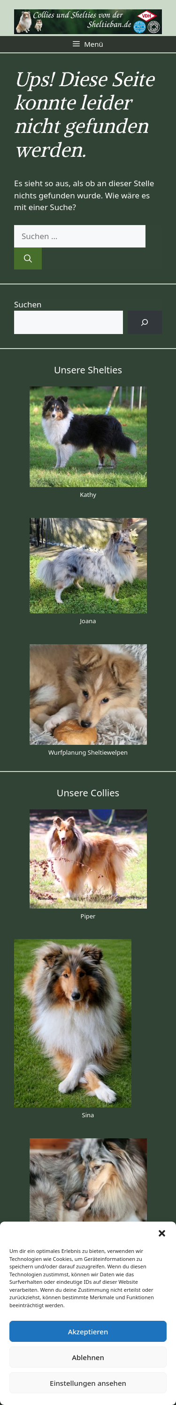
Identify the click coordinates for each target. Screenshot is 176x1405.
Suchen (28, 304)
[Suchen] (28, 259)
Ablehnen (88, 1357)
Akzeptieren (88, 1331)
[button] (162, 1233)
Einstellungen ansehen (88, 1383)
